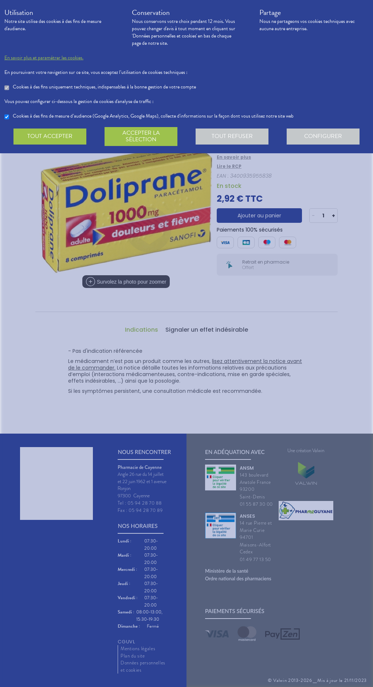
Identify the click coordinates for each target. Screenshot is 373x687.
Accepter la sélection (141, 136)
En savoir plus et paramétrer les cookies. (43, 58)
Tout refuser (232, 136)
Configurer (323, 136)
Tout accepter (49, 136)
